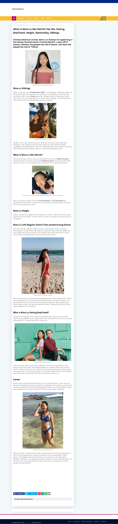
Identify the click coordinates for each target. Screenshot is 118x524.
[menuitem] (14, 18)
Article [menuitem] (36, 18)
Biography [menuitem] (20, 18)
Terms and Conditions (86, 521)
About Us (96, 521)
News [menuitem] (42, 18)
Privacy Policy (76, 521)
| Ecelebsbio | (28, 522)
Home (14, 25)
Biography (19, 25)
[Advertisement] (44, 478)
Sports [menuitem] (49, 18)
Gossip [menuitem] (29, 18)
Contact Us (103, 521)
